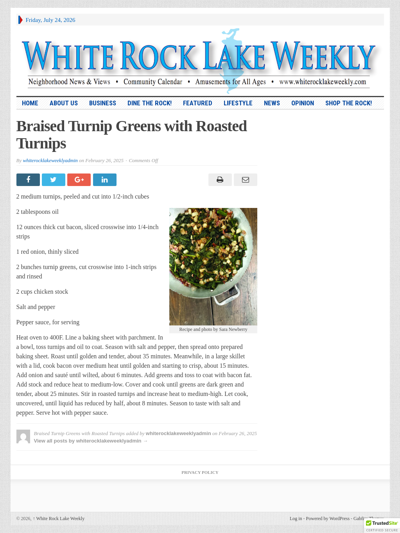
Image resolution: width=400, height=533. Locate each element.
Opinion (302, 103)
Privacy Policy (199, 472)
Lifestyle (238, 103)
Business (102, 103)
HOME (30, 103)
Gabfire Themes (368, 518)
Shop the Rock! (348, 103)
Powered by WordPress (328, 518)
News (272, 103)
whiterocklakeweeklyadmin (50, 160)
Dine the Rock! (149, 103)
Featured (197, 103)
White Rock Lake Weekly (59, 518)
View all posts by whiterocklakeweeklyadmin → (91, 441)
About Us (64, 103)
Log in (296, 518)
